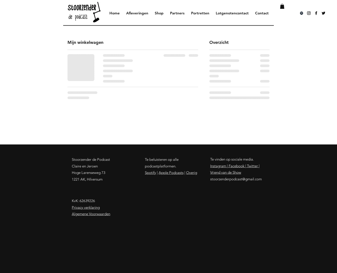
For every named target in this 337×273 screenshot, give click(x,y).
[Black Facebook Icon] (316, 13)
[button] (282, 6)
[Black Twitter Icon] (323, 13)
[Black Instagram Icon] (308, 13)
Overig (191, 172)
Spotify (150, 172)
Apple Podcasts (171, 172)
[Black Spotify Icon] (301, 13)
